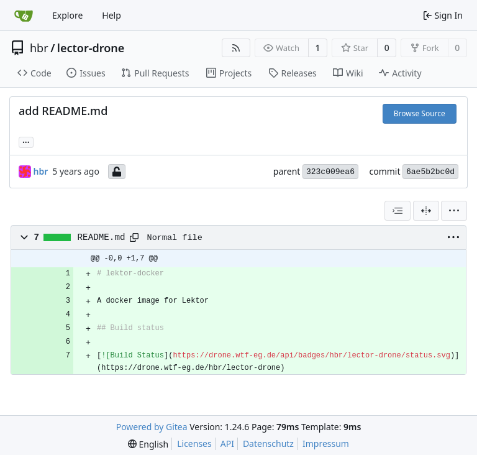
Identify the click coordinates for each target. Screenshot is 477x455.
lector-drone (91, 48)
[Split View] (426, 211)
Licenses (194, 443)
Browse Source (419, 113)
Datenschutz (268, 443)
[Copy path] (134, 237)
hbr (39, 48)
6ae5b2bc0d (430, 172)
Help (111, 15)
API (227, 443)
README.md (101, 237)
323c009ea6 (330, 172)
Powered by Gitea (152, 427)
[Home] (23, 15)
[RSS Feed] (236, 48)
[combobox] (397, 211)
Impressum (325, 443)
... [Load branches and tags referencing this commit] (26, 141)
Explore (67, 15)
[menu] (454, 211)
